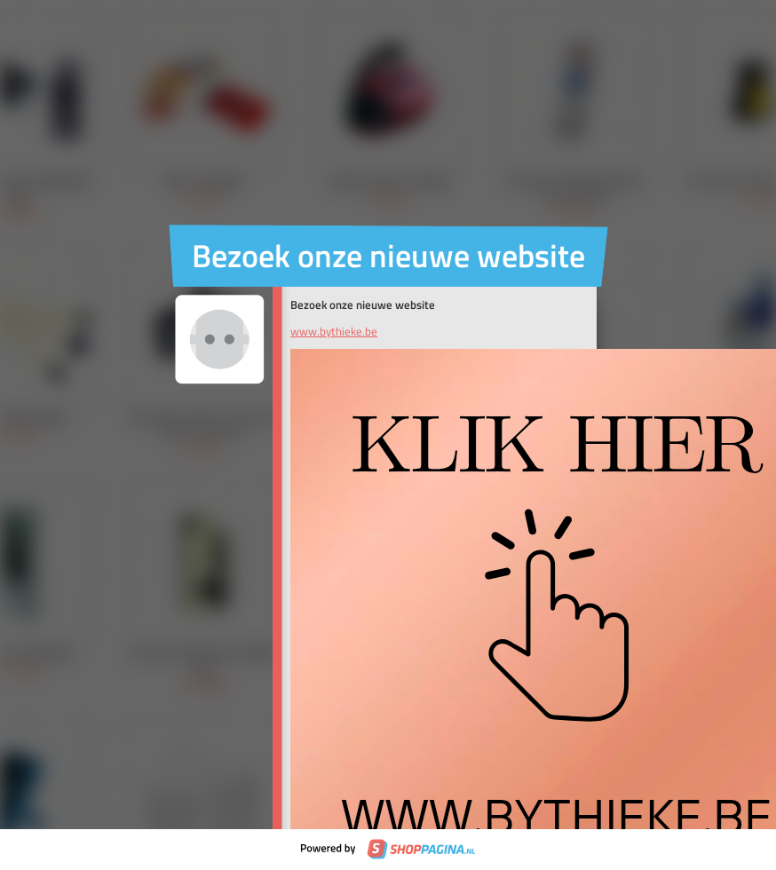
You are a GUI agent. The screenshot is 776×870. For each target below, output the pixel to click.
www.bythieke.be (333, 331)
